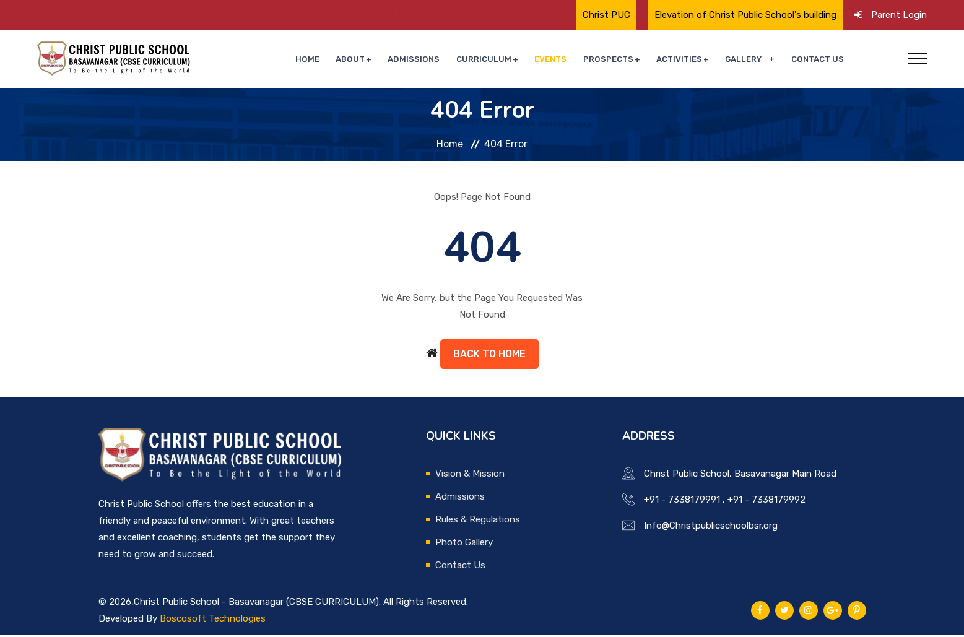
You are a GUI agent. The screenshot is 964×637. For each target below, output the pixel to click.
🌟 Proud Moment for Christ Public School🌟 (264, 10)
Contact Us (819, 59)
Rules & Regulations (477, 521)
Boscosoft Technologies (213, 620)
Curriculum (497, 59)
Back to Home (489, 356)
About (370, 59)
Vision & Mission (470, 475)
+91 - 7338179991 (682, 501)
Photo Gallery (464, 544)
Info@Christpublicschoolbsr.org (711, 527)
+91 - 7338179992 (766, 501)
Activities (685, 59)
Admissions (431, 59)
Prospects (616, 59)
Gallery (747, 59)
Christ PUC (606, 14)
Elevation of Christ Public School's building (745, 14)
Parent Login (899, 14)
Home (330, 59)
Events (561, 59)
